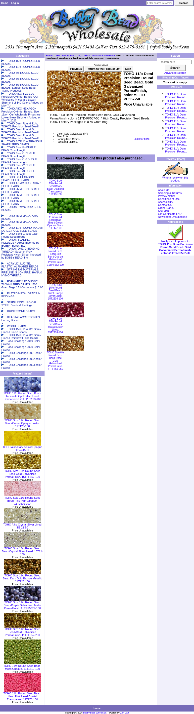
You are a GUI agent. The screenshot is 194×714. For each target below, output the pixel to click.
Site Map (163, 210)
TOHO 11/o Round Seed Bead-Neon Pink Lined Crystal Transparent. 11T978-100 (22, 695)
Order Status (165, 207)
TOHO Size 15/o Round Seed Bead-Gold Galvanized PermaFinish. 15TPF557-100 (22, 472)
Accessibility (165, 201)
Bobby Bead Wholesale (95, 713)
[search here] (176, 62)
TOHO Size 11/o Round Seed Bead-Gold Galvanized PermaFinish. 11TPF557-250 (22, 631)
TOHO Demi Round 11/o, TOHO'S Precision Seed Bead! (84, 55)
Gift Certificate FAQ (170, 213)
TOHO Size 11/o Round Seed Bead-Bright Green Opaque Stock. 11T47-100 (55, 221)
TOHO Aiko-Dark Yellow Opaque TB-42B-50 (22, 447)
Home (4, 3)
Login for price (141, 139)
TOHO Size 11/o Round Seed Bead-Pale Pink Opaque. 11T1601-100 (22, 499)
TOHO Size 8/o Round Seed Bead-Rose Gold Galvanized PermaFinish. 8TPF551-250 (55, 360)
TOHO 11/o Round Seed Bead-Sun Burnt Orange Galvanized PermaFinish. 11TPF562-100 (55, 256)
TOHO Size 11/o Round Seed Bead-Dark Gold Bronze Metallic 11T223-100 (22, 577)
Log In (15, 3)
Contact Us (164, 204)
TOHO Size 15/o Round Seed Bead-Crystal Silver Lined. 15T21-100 (22, 550)
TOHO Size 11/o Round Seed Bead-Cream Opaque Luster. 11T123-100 (22, 422)
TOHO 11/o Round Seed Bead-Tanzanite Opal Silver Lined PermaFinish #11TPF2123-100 (22, 395)
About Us (163, 189)
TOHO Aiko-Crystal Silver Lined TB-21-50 (22, 525)
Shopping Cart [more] (175, 77)
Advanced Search (175, 72)
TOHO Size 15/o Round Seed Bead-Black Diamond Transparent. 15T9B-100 (55, 187)
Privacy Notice (166, 195)
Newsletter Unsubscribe (172, 216)
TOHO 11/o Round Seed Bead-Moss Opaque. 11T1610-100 (22, 666)
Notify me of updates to (175, 246)
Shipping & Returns (170, 192)
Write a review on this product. (175, 178)
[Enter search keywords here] (159, 3)
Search (175, 55)
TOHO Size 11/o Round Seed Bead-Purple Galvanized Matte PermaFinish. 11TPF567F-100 (22, 604)
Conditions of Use (169, 198)
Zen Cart (124, 713)
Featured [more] (22, 373)
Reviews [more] (175, 159)
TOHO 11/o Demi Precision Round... (176, 96)
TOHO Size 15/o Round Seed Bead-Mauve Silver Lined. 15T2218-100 (55, 325)
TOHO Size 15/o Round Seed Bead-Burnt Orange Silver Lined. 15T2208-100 (55, 292)
